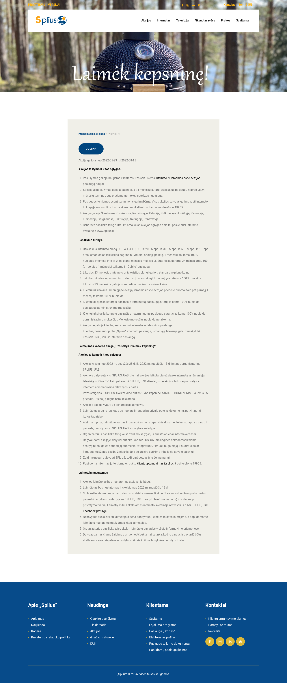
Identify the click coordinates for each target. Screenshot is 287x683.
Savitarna (155, 618)
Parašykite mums (220, 625)
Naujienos (38, 625)
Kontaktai (230, 4)
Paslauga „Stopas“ (162, 631)
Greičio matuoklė (102, 637)
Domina (91, 148)
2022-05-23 (114, 134)
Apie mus (37, 618)
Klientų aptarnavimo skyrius (227, 618)
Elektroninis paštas (162, 637)
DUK (93, 643)
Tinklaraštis (98, 625)
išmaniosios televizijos (185, 178)
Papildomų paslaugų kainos (168, 650)
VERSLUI (54, 4)
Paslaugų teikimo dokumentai (169, 643)
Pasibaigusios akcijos (92, 134)
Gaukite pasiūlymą (103, 618)
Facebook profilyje (95, 511)
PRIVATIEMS (36, 4)
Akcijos (95, 631)
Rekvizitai (214, 631)
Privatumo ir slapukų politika (50, 637)
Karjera (36, 631)
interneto (161, 178)
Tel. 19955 (245, 4)
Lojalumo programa (162, 625)
